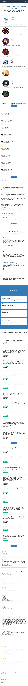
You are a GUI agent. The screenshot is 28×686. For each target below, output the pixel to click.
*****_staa (3, 113)
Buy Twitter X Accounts (3, 673)
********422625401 (4, 120)
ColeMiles (8, 607)
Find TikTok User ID (3, 682)
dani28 (7, 625)
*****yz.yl (3, 155)
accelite (7, 573)
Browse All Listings (14, 176)
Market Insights (16, 676)
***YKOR (12, 80)
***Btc (2, 148)
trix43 (7, 564)
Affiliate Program (17, 672)
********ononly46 (4, 141)
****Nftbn (12, 38)
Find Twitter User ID (3, 681)
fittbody (7, 641)
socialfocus (8, 633)
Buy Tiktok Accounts (3, 672)
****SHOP (12, 59)
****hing (3, 127)
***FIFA (3, 162)
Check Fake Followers (3, 679)
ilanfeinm (8, 599)
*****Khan (3, 169)
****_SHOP (12, 17)
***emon (3, 134)
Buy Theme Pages (4, 180)
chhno (7, 555)
